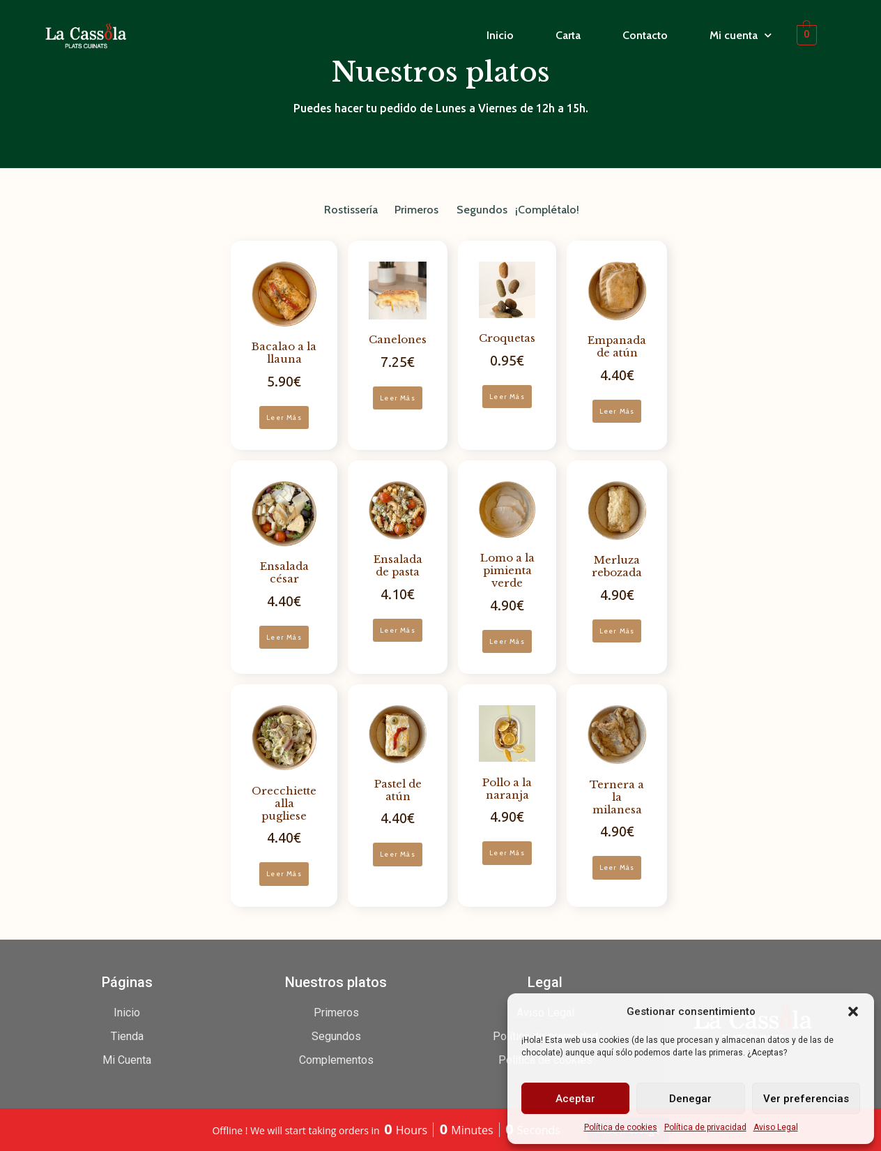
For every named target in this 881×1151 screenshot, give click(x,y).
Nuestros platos (336, 982)
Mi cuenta (741, 35)
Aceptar (575, 1098)
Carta (568, 35)
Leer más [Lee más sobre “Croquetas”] (507, 396)
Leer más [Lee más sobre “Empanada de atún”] (617, 411)
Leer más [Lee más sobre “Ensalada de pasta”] (397, 630)
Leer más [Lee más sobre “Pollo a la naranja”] (507, 852)
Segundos (482, 209)
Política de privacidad (705, 1127)
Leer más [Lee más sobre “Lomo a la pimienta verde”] (507, 641)
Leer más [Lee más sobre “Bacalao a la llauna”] (284, 417)
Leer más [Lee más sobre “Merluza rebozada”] (617, 630)
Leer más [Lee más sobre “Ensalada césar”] (284, 637)
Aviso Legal (775, 1127)
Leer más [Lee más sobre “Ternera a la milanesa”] (617, 867)
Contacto (645, 35)
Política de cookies (620, 1127)
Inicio (500, 35)
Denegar (690, 1098)
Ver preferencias (806, 1098)
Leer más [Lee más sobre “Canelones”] (397, 398)
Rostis (339, 209)
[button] (853, 1011)
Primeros (416, 209)
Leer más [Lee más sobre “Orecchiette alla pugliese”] (284, 873)
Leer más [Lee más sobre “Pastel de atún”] (397, 854)
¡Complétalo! (547, 209)
